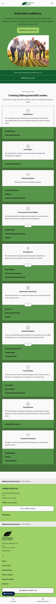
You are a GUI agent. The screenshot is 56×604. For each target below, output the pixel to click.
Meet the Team (7, 570)
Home (4, 561)
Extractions (9, 385)
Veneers (8, 457)
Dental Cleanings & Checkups (15, 234)
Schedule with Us (28, 30)
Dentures (8, 309)
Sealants (8, 237)
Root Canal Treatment (12, 135)
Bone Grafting (10, 269)
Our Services (6, 565)
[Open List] (28, 225)
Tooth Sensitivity (11, 356)
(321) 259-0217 (30, 78)
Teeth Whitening (11, 461)
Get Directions (28, 508)
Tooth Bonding (10, 453)
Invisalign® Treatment (13, 164)
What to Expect (7, 575)
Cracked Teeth (10, 131)
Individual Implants (11, 190)
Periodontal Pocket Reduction (15, 277)
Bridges (7, 317)
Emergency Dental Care (13, 349)
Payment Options (8, 579)
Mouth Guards (10, 230)
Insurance (5, 584)
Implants (8, 194)
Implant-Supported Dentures (15, 198)
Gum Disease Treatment (13, 273)
